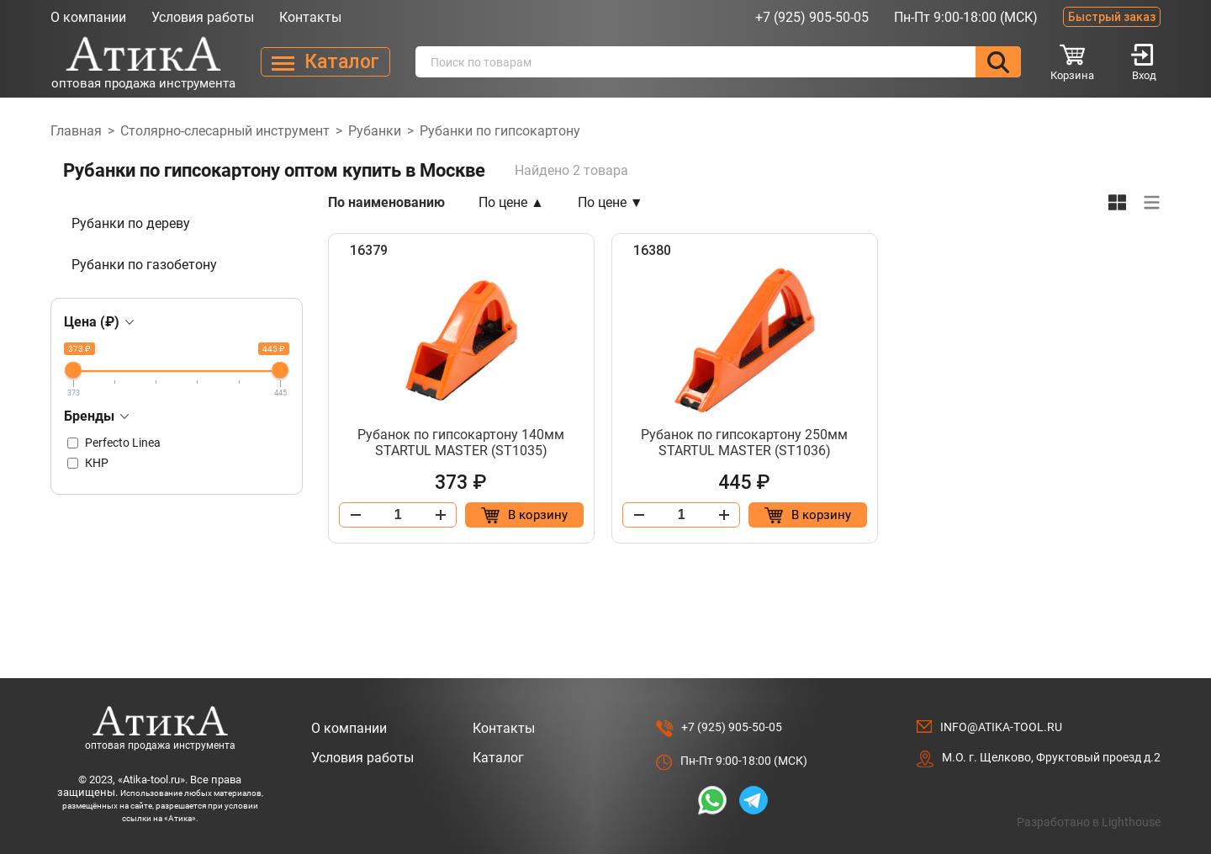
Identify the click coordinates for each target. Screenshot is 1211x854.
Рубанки (374, 131)
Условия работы (202, 17)
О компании (88, 17)
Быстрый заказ (1111, 17)
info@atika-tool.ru (1001, 727)
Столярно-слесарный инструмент (225, 131)
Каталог (498, 758)
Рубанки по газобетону (144, 265)
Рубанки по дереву (130, 223)
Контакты (310, 17)
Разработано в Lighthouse (1089, 822)
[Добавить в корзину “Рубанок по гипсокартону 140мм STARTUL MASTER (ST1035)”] (524, 515)
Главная (76, 131)
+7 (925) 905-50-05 (812, 17)
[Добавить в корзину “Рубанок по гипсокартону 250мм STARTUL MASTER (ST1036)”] (807, 515)
